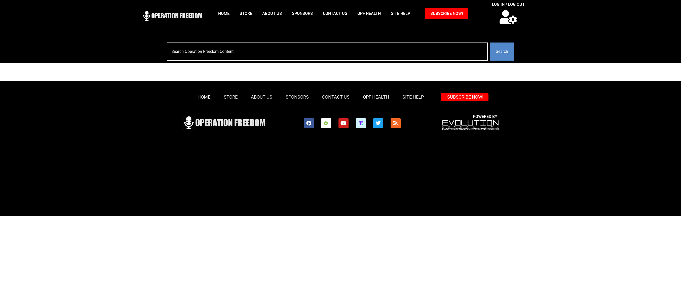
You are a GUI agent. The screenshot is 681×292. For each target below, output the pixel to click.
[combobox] (327, 52)
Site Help (400, 13)
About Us (272, 13)
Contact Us (335, 13)
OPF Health (369, 13)
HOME (224, 13)
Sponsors (302, 13)
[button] (508, 17)
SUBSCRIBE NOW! (446, 13)
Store (246, 13)
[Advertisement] (307, 178)
